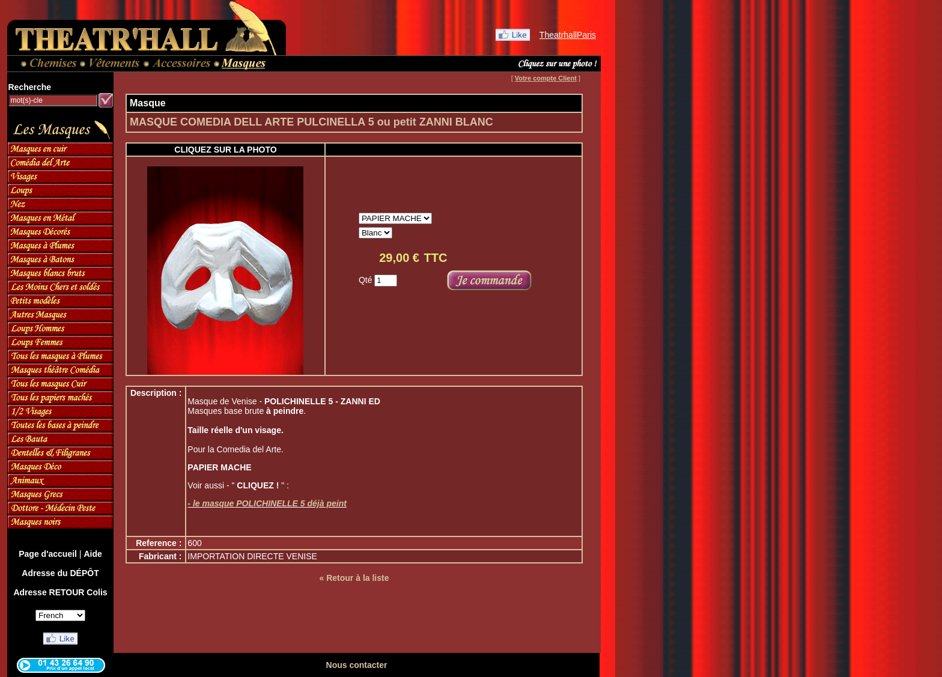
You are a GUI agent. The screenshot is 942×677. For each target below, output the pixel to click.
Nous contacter (356, 665)
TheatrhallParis (567, 35)
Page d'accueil (48, 554)
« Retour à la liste (354, 578)
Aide (93, 554)
